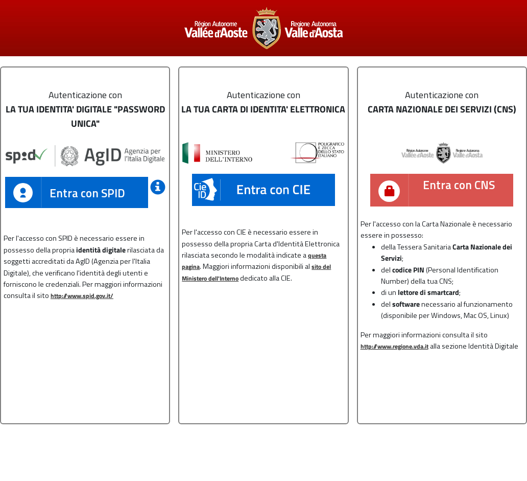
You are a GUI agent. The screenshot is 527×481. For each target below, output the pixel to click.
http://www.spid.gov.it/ (82, 296)
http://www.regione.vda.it (394, 346)
